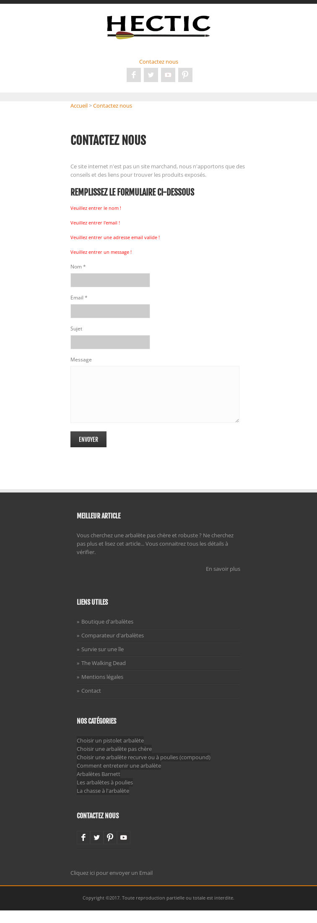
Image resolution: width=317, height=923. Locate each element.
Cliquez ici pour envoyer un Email (111, 885)
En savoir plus (223, 581)
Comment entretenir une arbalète (119, 778)
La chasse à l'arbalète (103, 803)
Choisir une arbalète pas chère (114, 761)
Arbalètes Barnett (98, 786)
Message (81, 359)
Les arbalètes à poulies (105, 795)
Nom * (78, 266)
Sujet (76, 328)
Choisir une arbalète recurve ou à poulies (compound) (143, 769)
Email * (79, 297)
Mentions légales (102, 689)
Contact (91, 703)
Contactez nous (158, 61)
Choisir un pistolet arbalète (110, 753)
